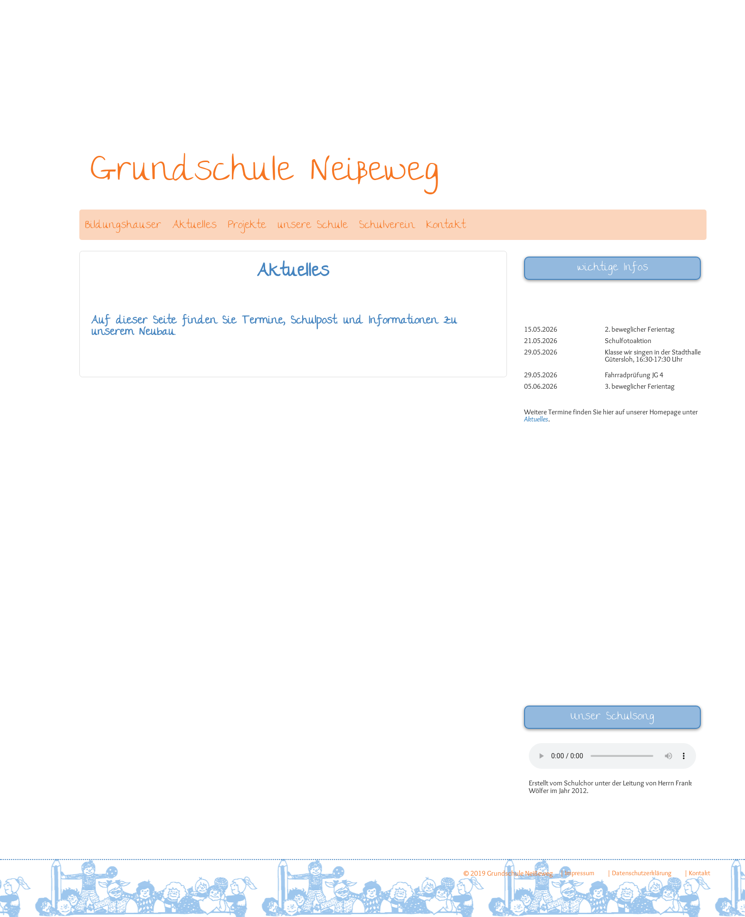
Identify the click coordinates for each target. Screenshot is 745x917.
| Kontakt (697, 873)
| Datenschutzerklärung (639, 873)
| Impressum (577, 873)
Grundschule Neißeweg (264, 173)
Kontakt (446, 226)
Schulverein (387, 226)
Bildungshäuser (123, 226)
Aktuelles (194, 226)
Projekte (247, 226)
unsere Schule (312, 226)
